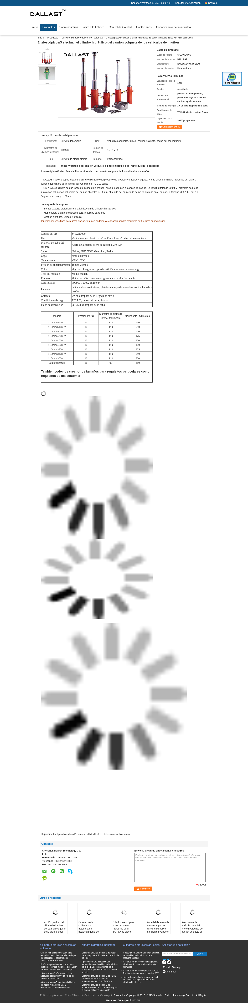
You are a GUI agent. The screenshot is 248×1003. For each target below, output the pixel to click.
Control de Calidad (120, 27)
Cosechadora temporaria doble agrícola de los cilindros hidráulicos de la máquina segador (141, 955)
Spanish (213, 3)
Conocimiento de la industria (173, 27)
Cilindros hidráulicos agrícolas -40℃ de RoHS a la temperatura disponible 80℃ (141, 972)
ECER (136, 1000)
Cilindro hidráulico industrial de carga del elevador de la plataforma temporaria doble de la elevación (99, 978)
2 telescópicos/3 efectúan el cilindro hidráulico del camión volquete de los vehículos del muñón (57, 976)
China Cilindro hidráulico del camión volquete (89, 995)
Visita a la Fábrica (93, 27)
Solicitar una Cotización (187, 3)
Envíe (200, 953)
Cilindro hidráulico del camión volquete (82, 37)
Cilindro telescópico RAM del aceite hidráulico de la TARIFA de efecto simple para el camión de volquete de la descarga (123, 931)
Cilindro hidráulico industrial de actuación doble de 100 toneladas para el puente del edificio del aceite (99, 987)
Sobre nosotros (68, 27)
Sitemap (176, 967)
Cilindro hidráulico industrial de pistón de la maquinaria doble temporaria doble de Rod (100, 955)
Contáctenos (144, 27)
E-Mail (166, 967)
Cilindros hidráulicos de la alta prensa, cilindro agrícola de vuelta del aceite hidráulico (140, 964)
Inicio (35, 27)
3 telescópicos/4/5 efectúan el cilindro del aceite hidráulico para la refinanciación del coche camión (57, 985)
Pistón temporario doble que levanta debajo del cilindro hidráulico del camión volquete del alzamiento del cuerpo (58, 967)
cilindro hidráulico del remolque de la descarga (108, 834)
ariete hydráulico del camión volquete (68, 834)
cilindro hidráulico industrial (98, 944)
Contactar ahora (171, 126)
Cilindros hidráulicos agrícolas (141, 944)
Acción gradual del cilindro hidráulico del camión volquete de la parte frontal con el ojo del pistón (55, 928)
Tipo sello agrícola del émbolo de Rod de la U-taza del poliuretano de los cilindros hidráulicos (140, 980)
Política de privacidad (51, 995)
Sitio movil (169, 971)
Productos (48, 27)
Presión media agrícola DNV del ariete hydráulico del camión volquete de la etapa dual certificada (192, 930)
